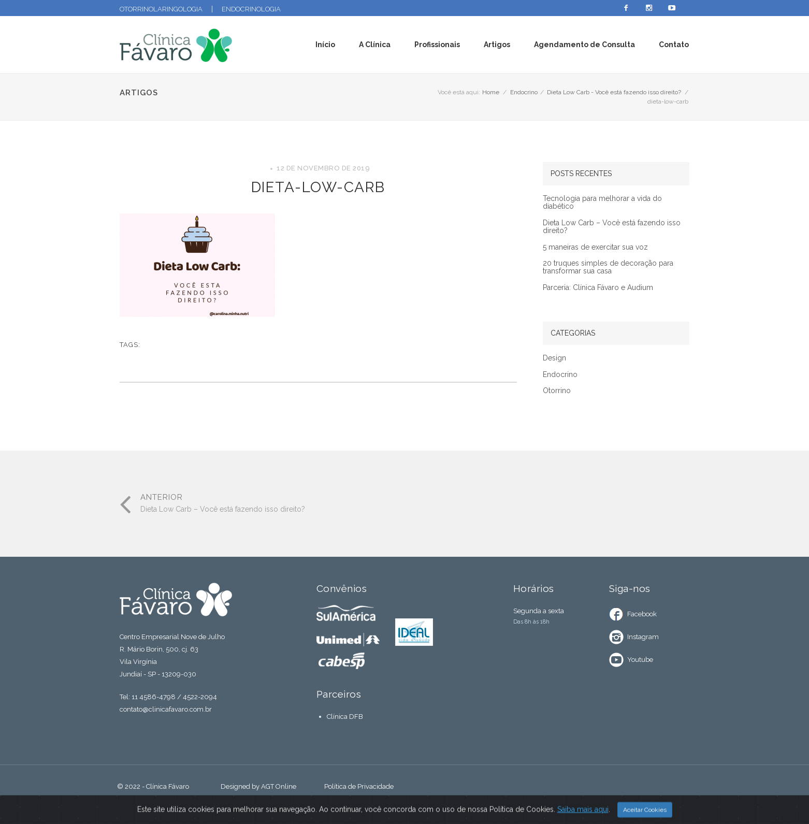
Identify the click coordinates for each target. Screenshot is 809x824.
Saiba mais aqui (583, 813)
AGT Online (278, 786)
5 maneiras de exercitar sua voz (595, 247)
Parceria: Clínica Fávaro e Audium (598, 288)
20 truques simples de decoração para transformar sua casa (608, 267)
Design (554, 358)
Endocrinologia (251, 9)
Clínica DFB (345, 716)
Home (490, 92)
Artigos (497, 44)
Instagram (643, 637)
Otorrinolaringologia (161, 9)
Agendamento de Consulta (584, 44)
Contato (674, 44)
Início (325, 44)
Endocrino (524, 92)
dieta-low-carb (318, 187)
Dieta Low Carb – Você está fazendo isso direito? (612, 227)
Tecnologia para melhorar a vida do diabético (602, 202)
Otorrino (557, 391)
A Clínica (375, 44)
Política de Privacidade (359, 786)
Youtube (640, 659)
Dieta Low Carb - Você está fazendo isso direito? (614, 92)
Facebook (642, 614)
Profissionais (437, 44)
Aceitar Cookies (645, 814)
